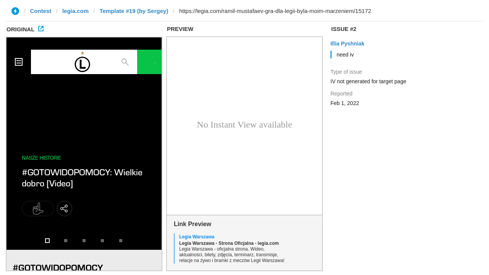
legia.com (75, 11)
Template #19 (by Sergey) (134, 11)
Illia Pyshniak (347, 43)
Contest (41, 11)
